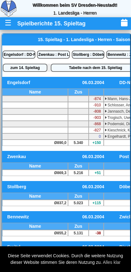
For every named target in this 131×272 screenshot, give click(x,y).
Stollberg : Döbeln (89, 54)
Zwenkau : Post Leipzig (54, 54)
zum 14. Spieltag (25, 68)
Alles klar (112, 262)
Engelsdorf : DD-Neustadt (19, 54)
